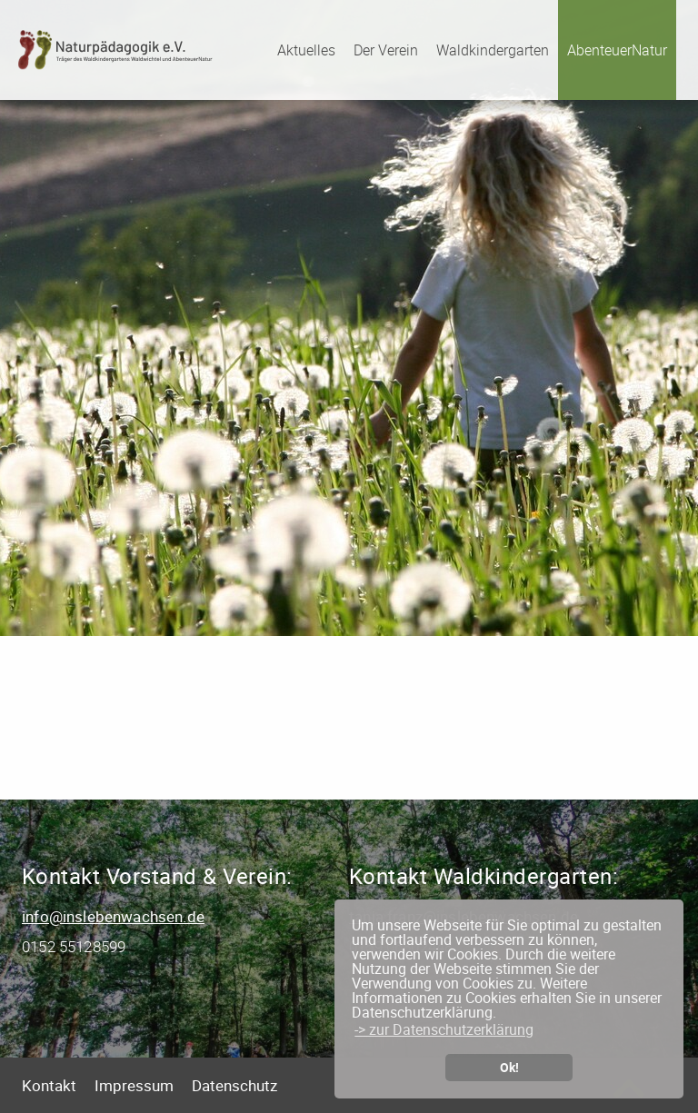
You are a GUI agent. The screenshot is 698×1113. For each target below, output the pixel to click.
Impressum (134, 1085)
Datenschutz (234, 1085)
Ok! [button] (509, 1067)
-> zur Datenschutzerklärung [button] (443, 1029)
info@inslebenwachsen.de (113, 916)
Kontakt (49, 1085)
